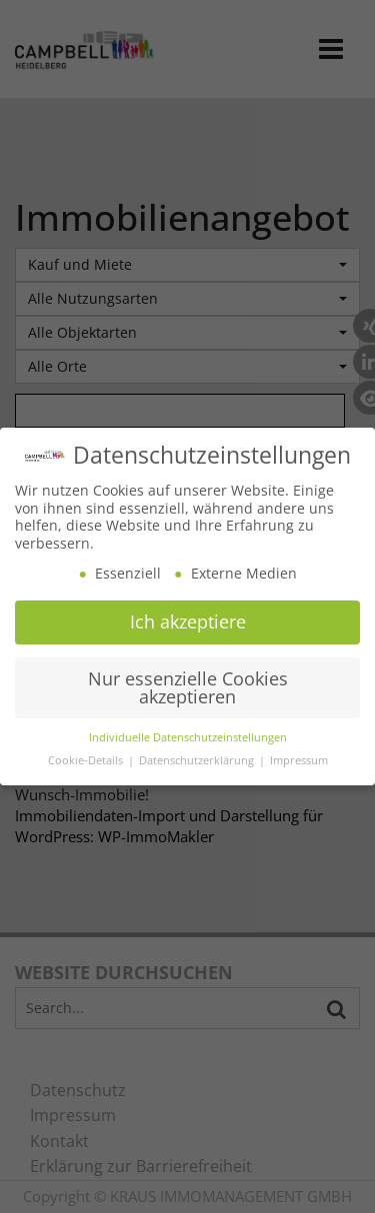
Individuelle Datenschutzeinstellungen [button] (188, 733)
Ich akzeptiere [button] (188, 617)
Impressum (299, 756)
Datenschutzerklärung (198, 756)
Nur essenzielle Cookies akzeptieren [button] (188, 681)
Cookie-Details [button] (87, 756)
